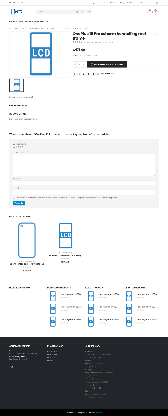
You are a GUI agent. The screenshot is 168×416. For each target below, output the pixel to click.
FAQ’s (36, 21)
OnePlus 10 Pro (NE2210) (90, 55)
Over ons (29, 21)
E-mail (16, 188)
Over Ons (51, 357)
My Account (96, 3)
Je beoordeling (20, 144)
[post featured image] (52, 296)
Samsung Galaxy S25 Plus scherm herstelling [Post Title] (80, 319)
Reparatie (19, 21)
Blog (122, 3)
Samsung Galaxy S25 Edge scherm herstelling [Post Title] (80, 294)
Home (11, 21)
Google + (89, 74)
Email (94, 74)
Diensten (43, 21)
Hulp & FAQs (52, 351)
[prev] (153, 34)
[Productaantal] (79, 64)
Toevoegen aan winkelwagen (108, 64)
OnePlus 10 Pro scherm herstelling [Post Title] (65, 255)
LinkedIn (84, 74)
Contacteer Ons (111, 3)
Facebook (75, 74)
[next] (157, 34)
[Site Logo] (16, 11)
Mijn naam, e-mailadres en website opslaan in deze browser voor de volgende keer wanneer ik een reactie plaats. (66, 197)
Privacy (50, 360)
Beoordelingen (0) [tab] (18, 105)
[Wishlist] (148, 11)
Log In (147, 3)
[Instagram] (157, 3)
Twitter (79, 74)
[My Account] (142, 11)
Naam (16, 179)
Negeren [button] (99, 412)
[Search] (89, 12)
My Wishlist (131, 3)
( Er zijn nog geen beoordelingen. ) (98, 42)
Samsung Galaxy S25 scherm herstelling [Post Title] (78, 307)
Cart (140, 3)
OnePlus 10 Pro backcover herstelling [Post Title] (27, 264)
